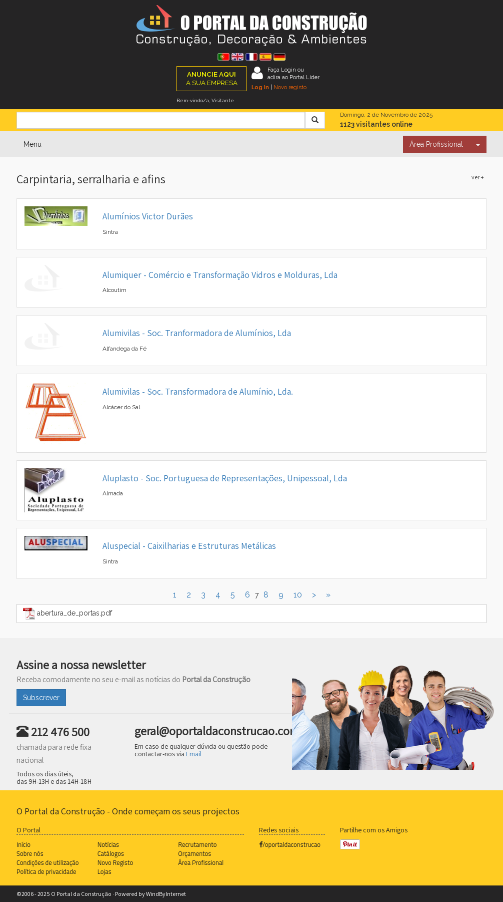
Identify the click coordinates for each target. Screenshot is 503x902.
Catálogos (111, 853)
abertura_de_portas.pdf (67, 614)
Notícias (108, 844)
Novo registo (290, 87)
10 (298, 594)
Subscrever (41, 698)
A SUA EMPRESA (212, 78)
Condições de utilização (47, 862)
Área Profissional (436, 144)
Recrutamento (197, 844)
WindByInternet (166, 893)
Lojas (105, 871)
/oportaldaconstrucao (289, 844)
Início (23, 844)
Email (194, 753)
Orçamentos (194, 853)
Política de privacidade (46, 871)
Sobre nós (30, 853)
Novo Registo (116, 862)
